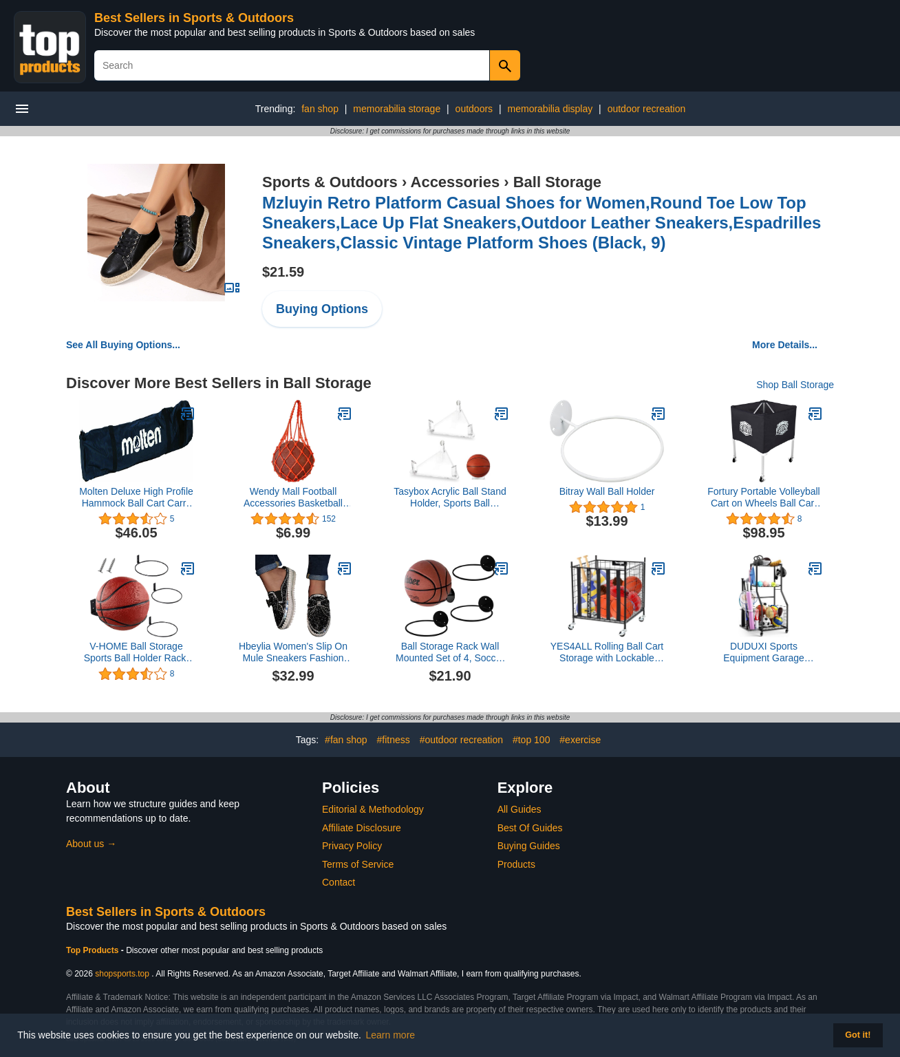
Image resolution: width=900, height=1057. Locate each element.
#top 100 (531, 739)
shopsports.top (122, 974)
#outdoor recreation (461, 739)
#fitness (392, 739)
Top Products (93, 950)
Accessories (455, 182)
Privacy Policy (352, 845)
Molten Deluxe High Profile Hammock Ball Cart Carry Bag (136, 497)
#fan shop (346, 739)
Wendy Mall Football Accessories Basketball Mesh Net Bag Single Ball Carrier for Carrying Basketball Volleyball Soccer (293, 497)
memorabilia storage (396, 108)
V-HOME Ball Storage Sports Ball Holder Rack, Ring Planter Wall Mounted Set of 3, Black (136, 652)
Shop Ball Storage (795, 384)
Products (516, 864)
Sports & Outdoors (330, 182)
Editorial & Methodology (373, 809)
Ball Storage (557, 182)
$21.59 (283, 271)
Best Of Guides (530, 827)
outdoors (474, 108)
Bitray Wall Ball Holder (607, 491)
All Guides (519, 809)
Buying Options (322, 309)
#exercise (580, 739)
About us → (91, 843)
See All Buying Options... (123, 344)
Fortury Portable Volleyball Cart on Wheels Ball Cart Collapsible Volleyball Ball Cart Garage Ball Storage (763, 497)
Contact (338, 882)
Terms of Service (358, 864)
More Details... (784, 344)
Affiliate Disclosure (361, 827)
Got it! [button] (857, 1035)
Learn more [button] (391, 1034)
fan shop (320, 108)
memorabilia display (550, 108)
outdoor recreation (647, 108)
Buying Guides (528, 845)
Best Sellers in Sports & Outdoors (194, 18)
